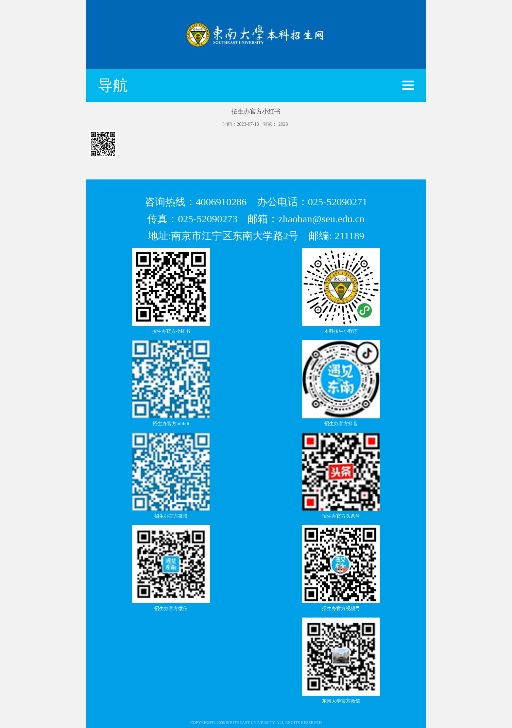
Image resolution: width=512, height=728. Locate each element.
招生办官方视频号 (341, 608)
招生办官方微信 (171, 608)
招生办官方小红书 (171, 331)
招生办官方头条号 (341, 516)
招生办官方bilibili (171, 423)
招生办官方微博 (171, 516)
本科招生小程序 (341, 331)
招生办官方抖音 (341, 423)
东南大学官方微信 (341, 701)
